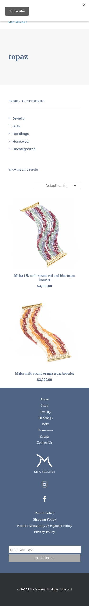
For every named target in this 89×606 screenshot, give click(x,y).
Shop (44, 405)
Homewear (45, 430)
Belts (45, 424)
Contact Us (44, 442)
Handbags (45, 418)
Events (44, 436)
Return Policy (44, 513)
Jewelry (45, 412)
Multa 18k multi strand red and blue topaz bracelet (44, 277)
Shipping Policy (44, 519)
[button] (44, 234)
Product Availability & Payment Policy (44, 526)
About (44, 399)
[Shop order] (57, 185)
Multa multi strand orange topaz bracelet (44, 373)
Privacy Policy (44, 532)
